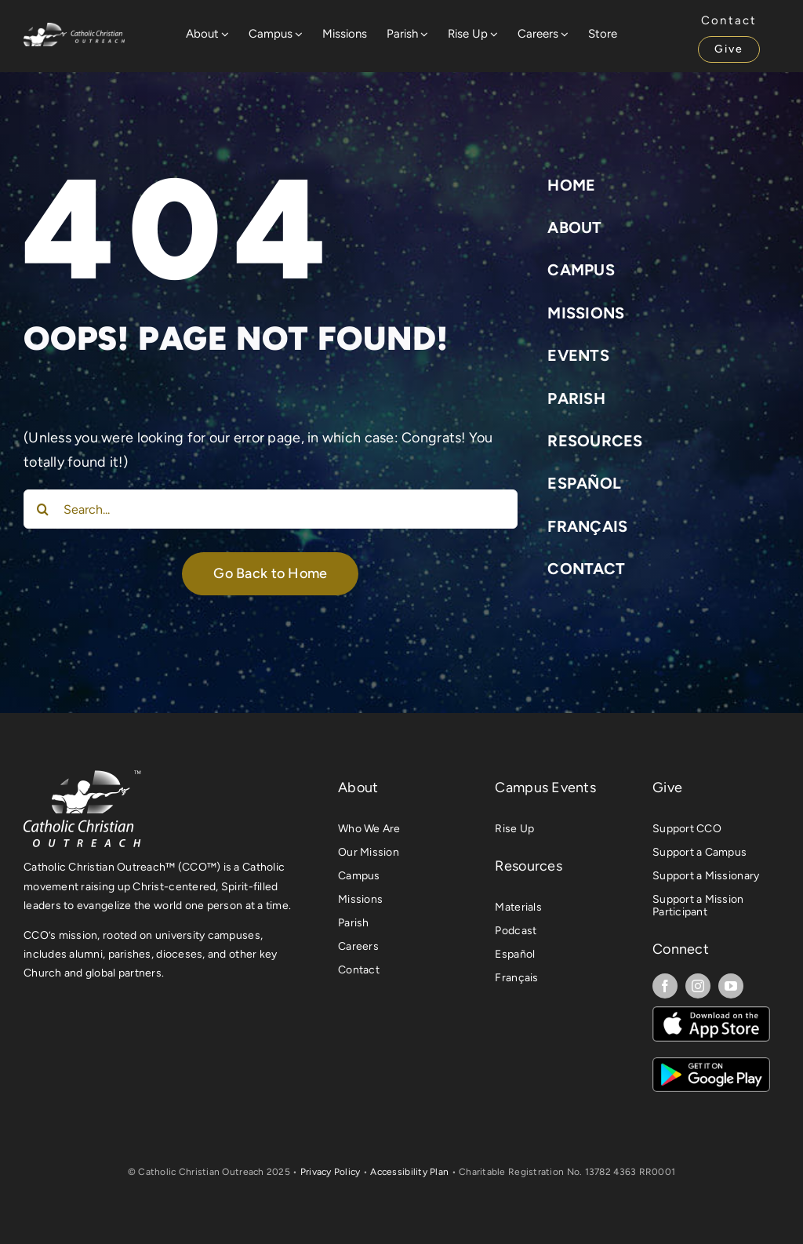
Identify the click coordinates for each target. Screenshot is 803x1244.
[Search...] (271, 509)
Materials (518, 907)
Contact (586, 568)
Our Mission (368, 852)
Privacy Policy (330, 1171)
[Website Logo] (74, 29)
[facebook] (665, 985)
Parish (576, 398)
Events (578, 355)
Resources (594, 440)
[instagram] (697, 985)
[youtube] (730, 985)
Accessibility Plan (409, 1171)
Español (584, 483)
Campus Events (545, 787)
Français (587, 526)
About (574, 227)
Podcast (515, 930)
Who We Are (369, 828)
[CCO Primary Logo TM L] (82, 775)
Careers (358, 946)
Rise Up (514, 828)
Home (571, 185)
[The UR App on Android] (711, 1064)
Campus (581, 269)
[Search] (43, 509)
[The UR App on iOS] (711, 1013)
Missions (585, 313)
